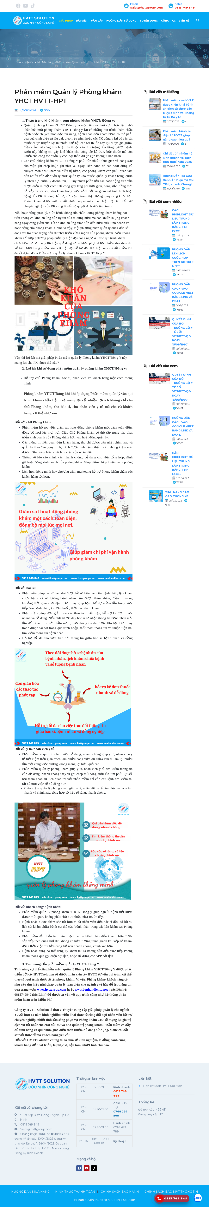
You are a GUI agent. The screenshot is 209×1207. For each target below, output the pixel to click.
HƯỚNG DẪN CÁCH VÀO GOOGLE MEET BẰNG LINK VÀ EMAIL (183, 293)
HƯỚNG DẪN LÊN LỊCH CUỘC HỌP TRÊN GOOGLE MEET (183, 258)
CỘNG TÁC (168, 20)
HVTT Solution (124, 1200)
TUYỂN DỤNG (149, 20)
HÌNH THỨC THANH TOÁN (75, 1191)
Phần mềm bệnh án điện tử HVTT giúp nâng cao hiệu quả (177, 135)
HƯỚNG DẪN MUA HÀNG (30, 1191)
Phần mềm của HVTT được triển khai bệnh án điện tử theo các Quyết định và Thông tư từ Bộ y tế (178, 109)
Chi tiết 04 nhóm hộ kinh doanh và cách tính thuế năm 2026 (177, 158)
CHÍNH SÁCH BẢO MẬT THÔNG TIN (171, 1191)
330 (47, 110)
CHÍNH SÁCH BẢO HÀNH (120, 1191)
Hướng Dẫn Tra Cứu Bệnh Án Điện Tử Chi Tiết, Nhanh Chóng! (178, 180)
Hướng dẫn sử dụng (121, 20)
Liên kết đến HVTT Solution (162, 1086)
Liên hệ (184, 20)
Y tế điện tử (43, 62)
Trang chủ (23, 62)
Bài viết (82, 20)
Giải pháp (66, 20)
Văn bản (97, 20)
